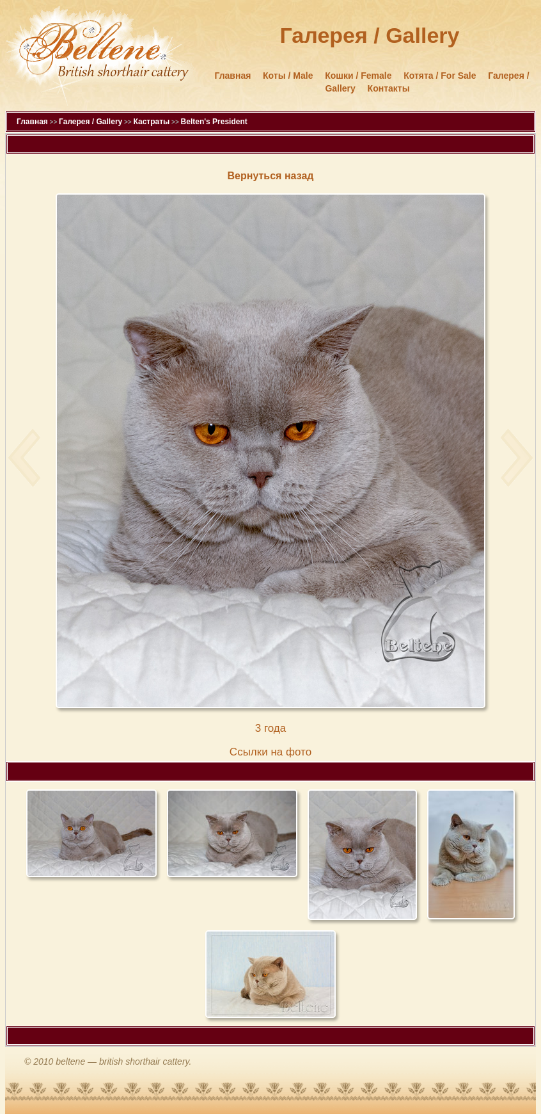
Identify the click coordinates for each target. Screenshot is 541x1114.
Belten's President (214, 121)
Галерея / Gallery (90, 121)
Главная (232, 75)
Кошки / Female (358, 75)
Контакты (389, 88)
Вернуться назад (271, 175)
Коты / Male (288, 75)
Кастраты (151, 121)
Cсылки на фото (270, 752)
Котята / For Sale (440, 75)
